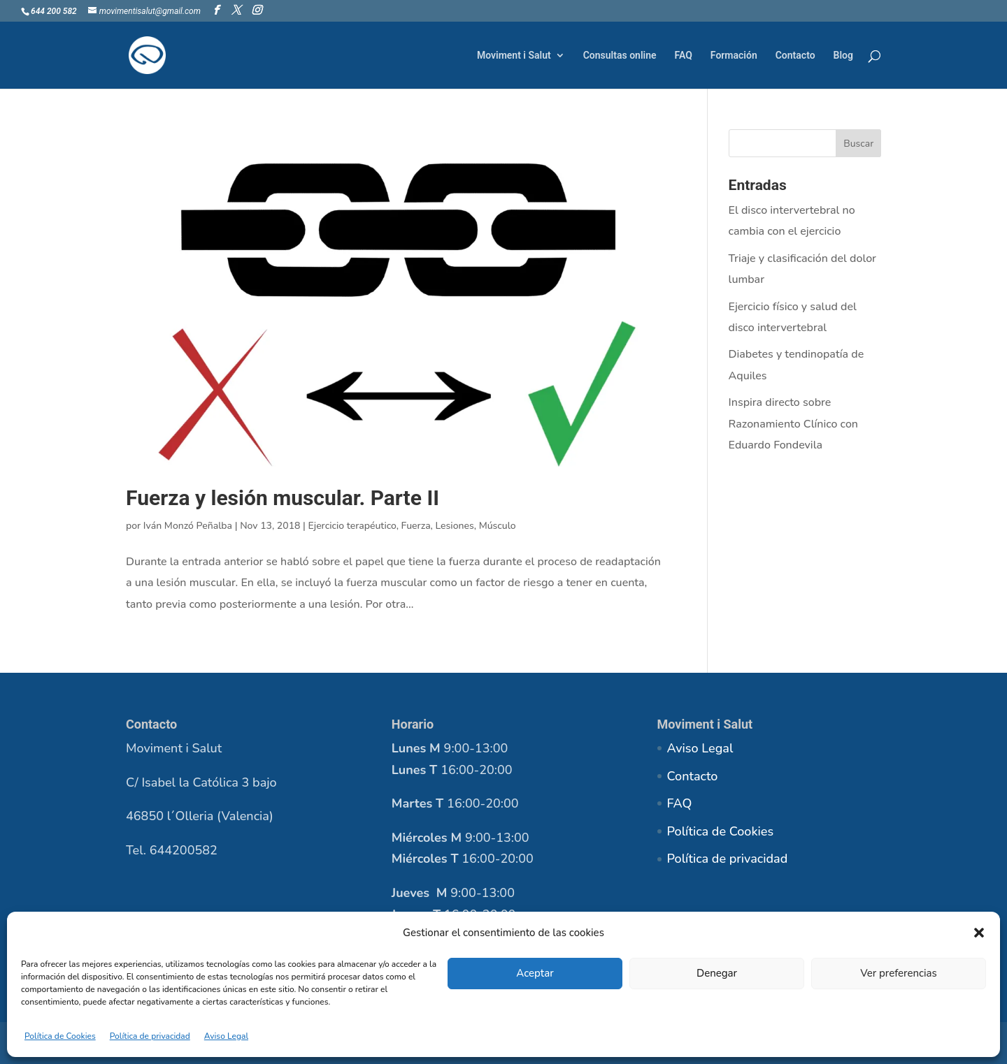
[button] (979, 933)
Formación (733, 55)
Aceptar (534, 973)
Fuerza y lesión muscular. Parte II (282, 498)
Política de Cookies (60, 1036)
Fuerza (416, 525)
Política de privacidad (150, 1036)
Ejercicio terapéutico (352, 525)
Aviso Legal (226, 1036)
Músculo (497, 525)
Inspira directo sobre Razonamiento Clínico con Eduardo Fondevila (793, 424)
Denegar (717, 973)
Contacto (795, 55)
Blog (843, 55)
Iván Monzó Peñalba (187, 525)
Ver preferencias (898, 973)
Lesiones (455, 525)
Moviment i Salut (514, 55)
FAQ (683, 55)
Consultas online (620, 55)
